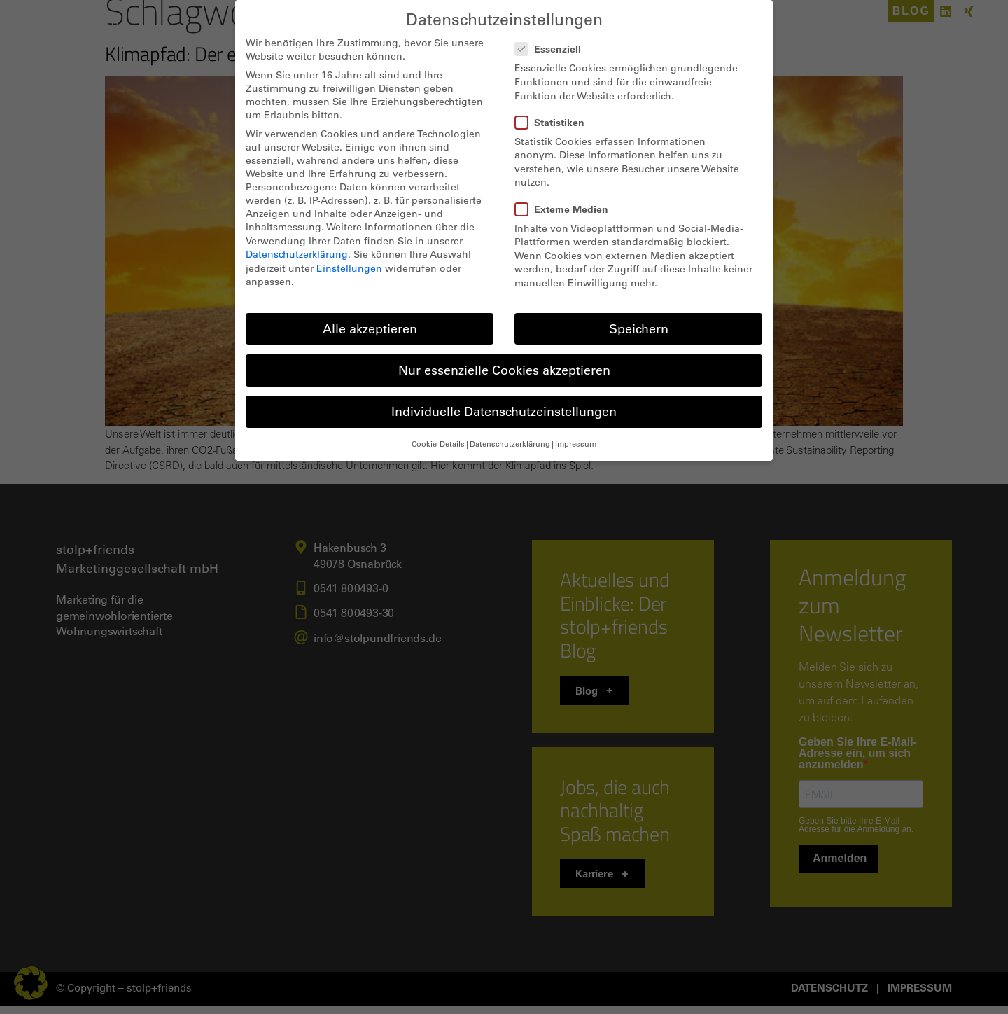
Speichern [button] (638, 328)
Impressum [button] (575, 444)
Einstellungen (349, 268)
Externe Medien (565, 209)
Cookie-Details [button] (438, 444)
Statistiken (554, 122)
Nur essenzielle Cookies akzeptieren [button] (504, 369)
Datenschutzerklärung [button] (510, 444)
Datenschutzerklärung (297, 254)
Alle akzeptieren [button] (370, 328)
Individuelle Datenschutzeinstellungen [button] (504, 411)
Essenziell (552, 48)
